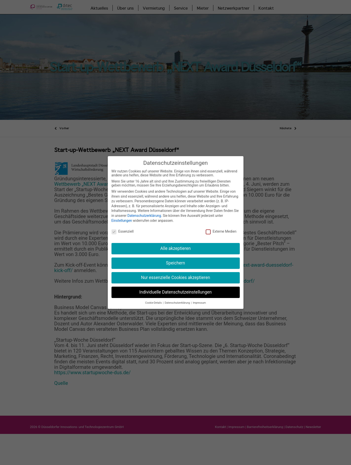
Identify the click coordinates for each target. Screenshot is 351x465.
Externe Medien (221, 229)
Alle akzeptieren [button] (175, 245)
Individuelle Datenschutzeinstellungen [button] (175, 289)
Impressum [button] (199, 300)
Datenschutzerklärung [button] (178, 300)
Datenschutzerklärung (144, 213)
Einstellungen (121, 218)
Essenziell (122, 229)
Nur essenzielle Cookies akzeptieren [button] (175, 275)
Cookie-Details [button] (154, 300)
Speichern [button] (175, 260)
